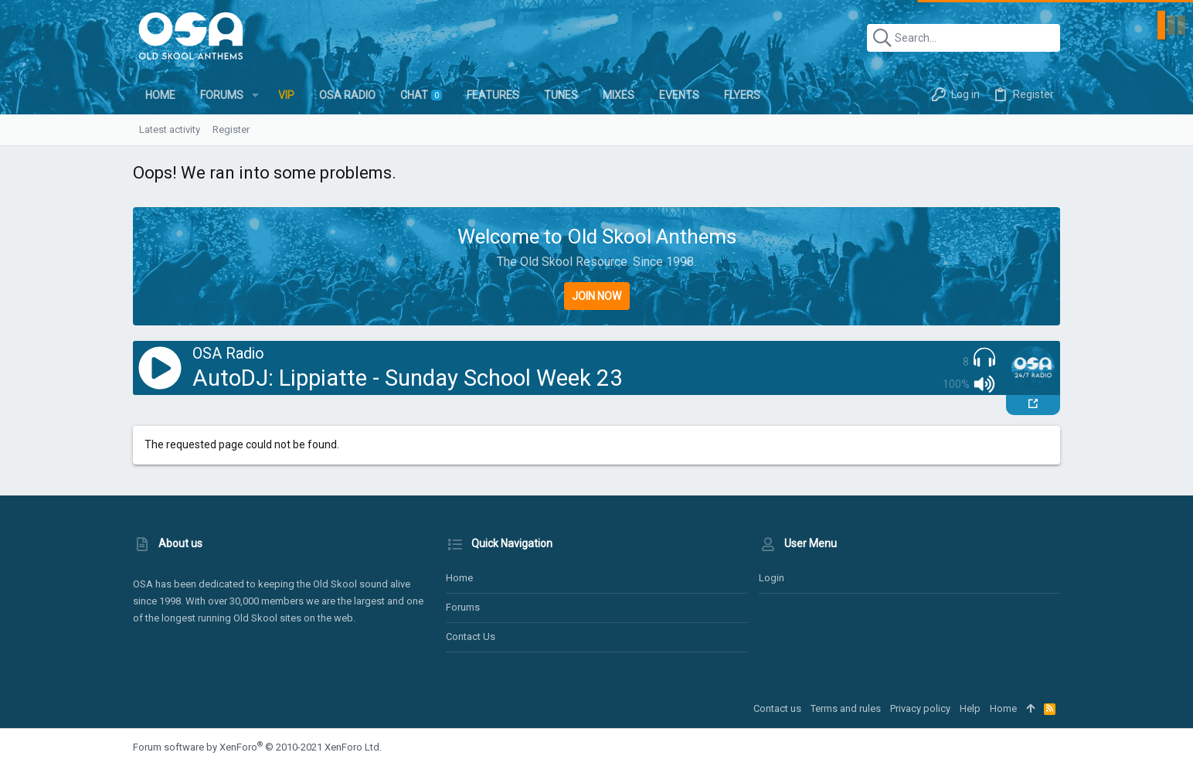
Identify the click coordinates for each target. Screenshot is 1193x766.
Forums (463, 607)
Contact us (470, 636)
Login (771, 578)
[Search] (963, 38)
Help (970, 708)
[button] (255, 95)
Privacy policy (920, 708)
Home (459, 578)
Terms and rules (846, 708)
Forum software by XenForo (257, 747)
